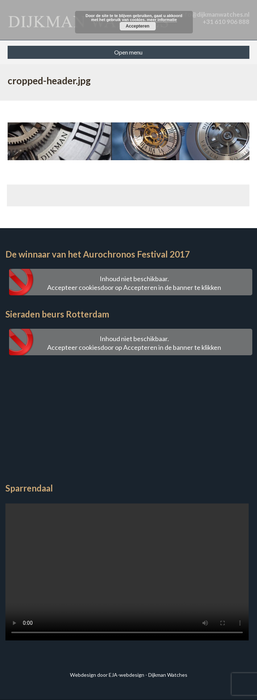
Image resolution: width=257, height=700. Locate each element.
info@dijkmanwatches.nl (214, 14)
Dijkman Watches (167, 675)
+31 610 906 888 (226, 21)
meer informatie (162, 19)
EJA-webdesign (126, 675)
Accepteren (137, 26)
